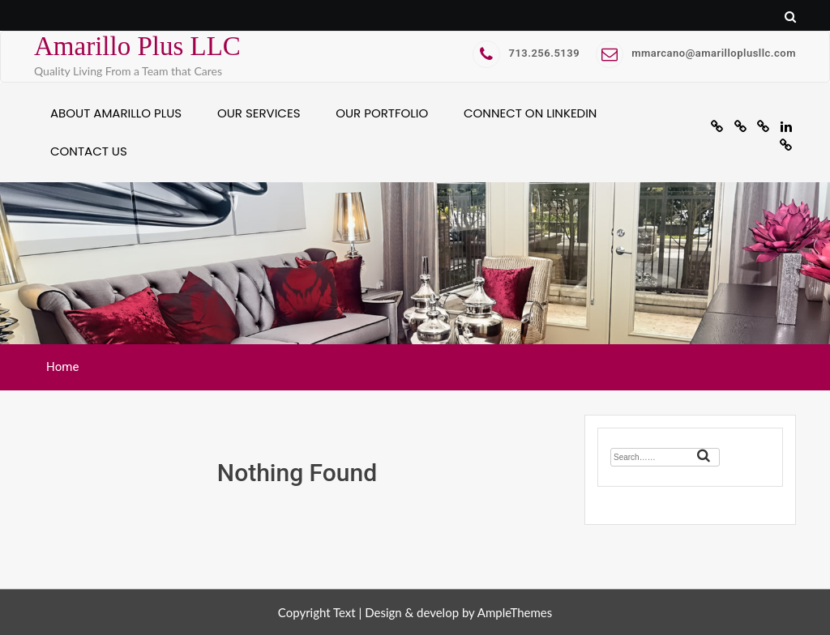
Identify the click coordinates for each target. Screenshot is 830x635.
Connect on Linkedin (530, 112)
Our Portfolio (382, 112)
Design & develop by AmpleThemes (458, 612)
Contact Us (88, 151)
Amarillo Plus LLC (137, 46)
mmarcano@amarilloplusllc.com (696, 53)
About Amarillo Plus (116, 112)
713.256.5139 (526, 53)
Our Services (259, 112)
